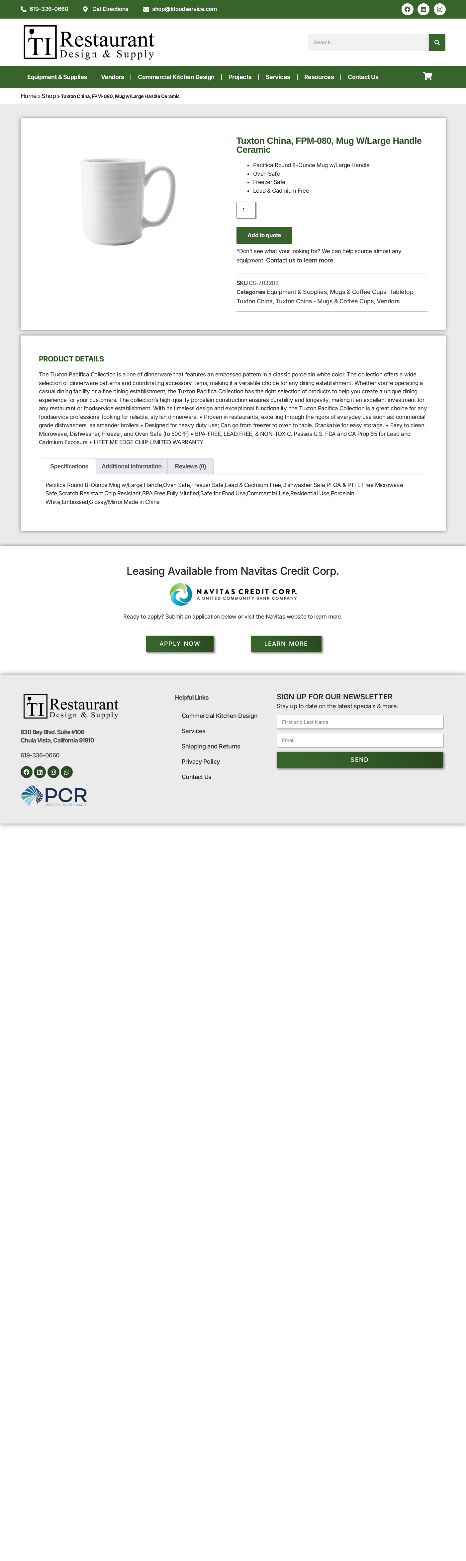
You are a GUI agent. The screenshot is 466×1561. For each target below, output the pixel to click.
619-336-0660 (40, 755)
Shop (49, 95)
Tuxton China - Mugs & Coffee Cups (325, 301)
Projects (240, 76)
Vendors (112, 76)
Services (278, 76)
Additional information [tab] (132, 466)
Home (29, 95)
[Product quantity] (246, 210)
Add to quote (264, 235)
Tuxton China (254, 301)
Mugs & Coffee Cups (358, 291)
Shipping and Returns (211, 746)
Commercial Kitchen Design (176, 76)
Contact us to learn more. (300, 260)
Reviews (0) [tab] (190, 466)
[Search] (437, 42)
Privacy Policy (201, 761)
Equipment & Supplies (57, 76)
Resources (319, 76)
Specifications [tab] (69, 466)
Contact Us (363, 76)
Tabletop (401, 291)
